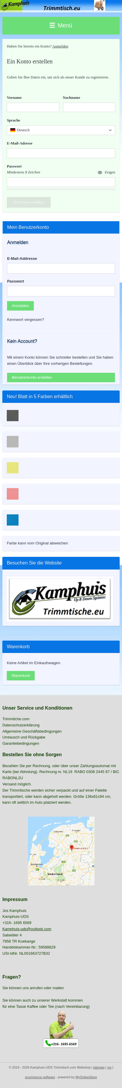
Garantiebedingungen (20, 743)
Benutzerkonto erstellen (32, 377)
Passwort (15, 281)
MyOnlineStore (86, 1077)
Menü (61, 25)
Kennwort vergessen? (25, 319)
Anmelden (60, 46)
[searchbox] (61, 130)
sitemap (99, 1067)
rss (109, 1067)
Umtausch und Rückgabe (23, 737)
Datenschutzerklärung (20, 725)
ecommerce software (40, 1077)
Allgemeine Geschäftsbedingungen (32, 731)
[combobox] (61, 130)
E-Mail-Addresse (22, 258)
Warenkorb (20, 675)
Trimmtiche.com (15, 719)
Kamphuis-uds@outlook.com (26, 929)
